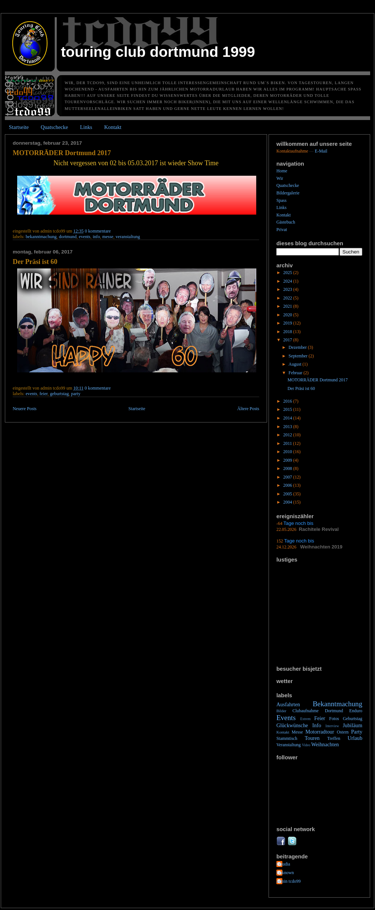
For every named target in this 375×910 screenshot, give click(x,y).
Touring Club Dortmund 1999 (158, 51)
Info (96, 236)
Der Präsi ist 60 (35, 261)
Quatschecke (54, 127)
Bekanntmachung (41, 236)
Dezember (298, 347)
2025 (288, 272)
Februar (296, 372)
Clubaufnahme (305, 710)
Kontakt (112, 127)
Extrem (305, 719)
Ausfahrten (288, 704)
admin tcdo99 (288, 881)
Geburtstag (59, 393)
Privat (281, 229)
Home (281, 170)
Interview (332, 726)
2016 (288, 401)
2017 (288, 339)
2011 (288, 443)
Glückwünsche (292, 725)
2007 (288, 477)
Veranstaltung (128, 236)
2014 (288, 418)
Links (86, 127)
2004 (288, 502)
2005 (288, 493)
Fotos (334, 718)
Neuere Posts (25, 408)
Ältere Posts (248, 408)
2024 (288, 281)
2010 (288, 451)
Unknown (285, 872)
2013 (288, 426)
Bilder (281, 710)
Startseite (19, 127)
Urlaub (354, 738)
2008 (288, 468)
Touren (312, 738)
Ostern (343, 732)
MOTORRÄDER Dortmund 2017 (62, 153)
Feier (44, 393)
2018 (288, 331)
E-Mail (321, 151)
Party (75, 393)
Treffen (333, 738)
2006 (288, 485)
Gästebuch (285, 222)
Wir (279, 178)
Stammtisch (286, 738)
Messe (108, 236)
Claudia (283, 864)
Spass (281, 200)
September (299, 356)
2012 (288, 434)
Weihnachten (325, 744)
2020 (288, 314)
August (296, 364)
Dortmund (68, 236)
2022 (288, 298)
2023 (288, 289)
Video (306, 745)
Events (84, 236)
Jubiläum (352, 725)
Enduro (355, 710)
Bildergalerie (288, 193)
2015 (288, 409)
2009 (288, 460)
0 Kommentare (98, 231)
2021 (288, 306)
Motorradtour (320, 732)
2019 (288, 323)
